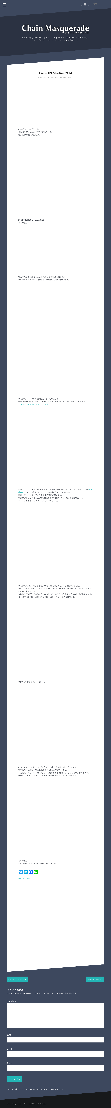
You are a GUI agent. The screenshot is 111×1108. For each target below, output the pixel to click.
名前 (9, 1035)
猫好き (70, 77)
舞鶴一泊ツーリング (95, 979)
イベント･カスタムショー (58, 77)
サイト (9, 1063)
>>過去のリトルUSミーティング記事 (33, 404)
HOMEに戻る (24, 878)
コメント (11, 1001)
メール (9, 1049)
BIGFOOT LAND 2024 (17, 979)
